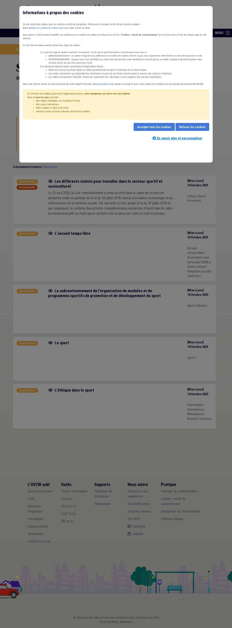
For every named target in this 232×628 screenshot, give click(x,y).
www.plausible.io (101, 84)
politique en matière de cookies (44, 28)
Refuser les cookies (192, 127)
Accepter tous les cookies (154, 127)
